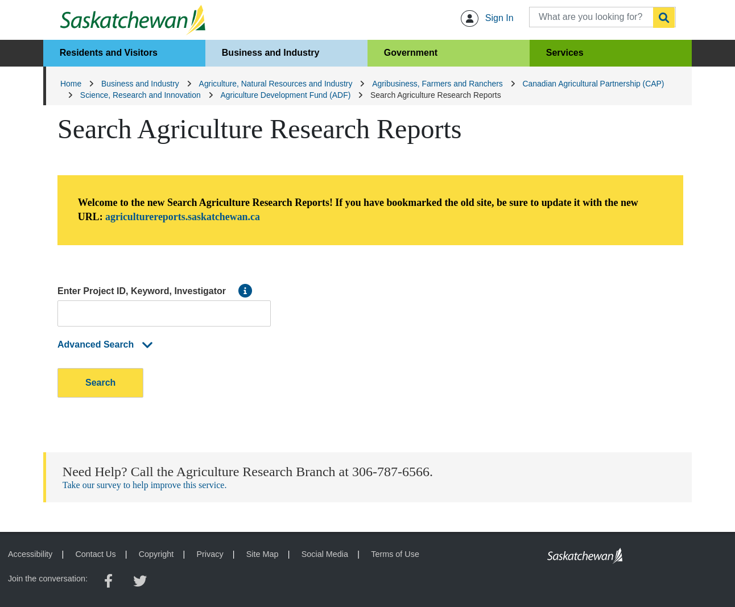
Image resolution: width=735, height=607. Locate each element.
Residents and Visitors (109, 52)
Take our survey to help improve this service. (145, 485)
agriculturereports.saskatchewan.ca (182, 216)
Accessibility (30, 554)
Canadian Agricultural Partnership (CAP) (593, 83)
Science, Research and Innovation (140, 95)
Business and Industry (271, 52)
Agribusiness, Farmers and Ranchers (437, 83)
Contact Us (95, 554)
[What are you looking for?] (602, 17)
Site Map (262, 554)
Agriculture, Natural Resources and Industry (276, 83)
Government (410, 52)
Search (100, 382)
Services (565, 52)
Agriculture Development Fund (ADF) (286, 95)
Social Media (325, 554)
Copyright (156, 554)
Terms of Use (395, 554)
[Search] (664, 17)
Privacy (209, 554)
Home (70, 83)
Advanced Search (106, 344)
